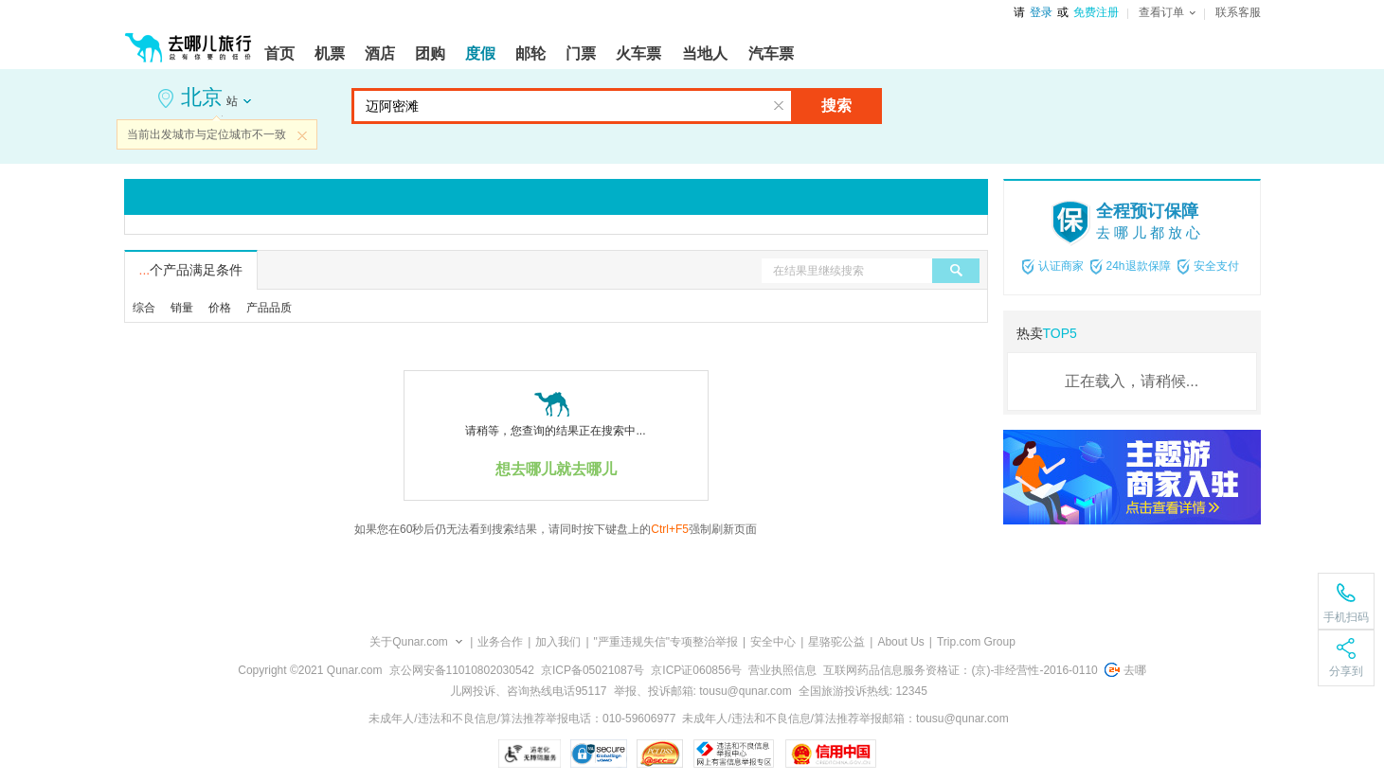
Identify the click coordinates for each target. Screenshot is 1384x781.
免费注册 (1096, 12)
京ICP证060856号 (696, 670)
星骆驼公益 (836, 641)
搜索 (836, 106)
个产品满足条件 (191, 269)
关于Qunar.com (408, 641)
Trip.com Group (976, 641)
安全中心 (773, 641)
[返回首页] (188, 39)
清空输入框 (778, 106)
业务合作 (500, 641)
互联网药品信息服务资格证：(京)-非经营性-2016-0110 (960, 670)
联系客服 (1238, 12)
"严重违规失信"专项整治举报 (666, 641)
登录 (1041, 12)
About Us (900, 641)
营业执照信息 (782, 670)
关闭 (302, 135)
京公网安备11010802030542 (461, 670)
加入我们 (558, 641)
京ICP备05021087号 (592, 670)
